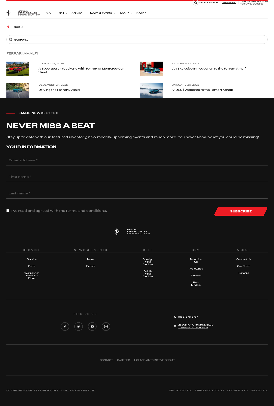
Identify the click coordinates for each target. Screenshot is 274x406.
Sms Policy (259, 390)
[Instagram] (106, 327)
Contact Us (243, 259)
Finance (196, 275)
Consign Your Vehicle (148, 262)
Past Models (196, 283)
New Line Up (196, 260)
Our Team (243, 266)
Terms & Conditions (209, 390)
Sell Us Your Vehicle (148, 274)
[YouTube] (92, 327)
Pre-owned (196, 268)
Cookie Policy (237, 390)
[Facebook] (65, 327)
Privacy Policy (180, 390)
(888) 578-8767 (229, 2)
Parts (31, 266)
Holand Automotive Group (154, 360)
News (90, 259)
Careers (243, 273)
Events (90, 266)
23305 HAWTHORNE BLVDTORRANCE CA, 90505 (254, 2)
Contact (106, 360)
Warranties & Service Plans (31, 275)
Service (32, 259)
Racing (141, 13)
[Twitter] (78, 327)
